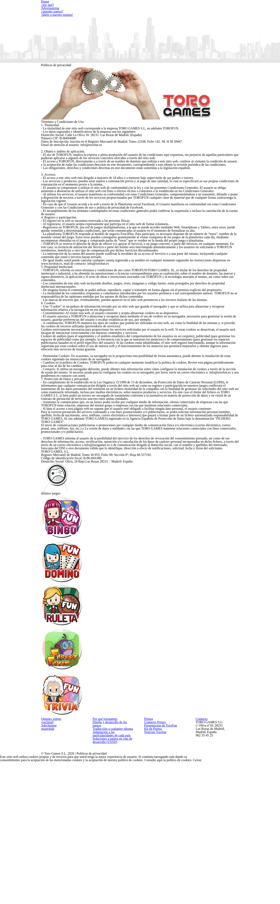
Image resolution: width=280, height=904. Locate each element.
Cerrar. (256, 114)
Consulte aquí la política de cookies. (230, 114)
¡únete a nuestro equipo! (203, 13)
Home (50, 8)
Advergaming (101, 8)
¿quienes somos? (171, 13)
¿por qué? (73, 8)
